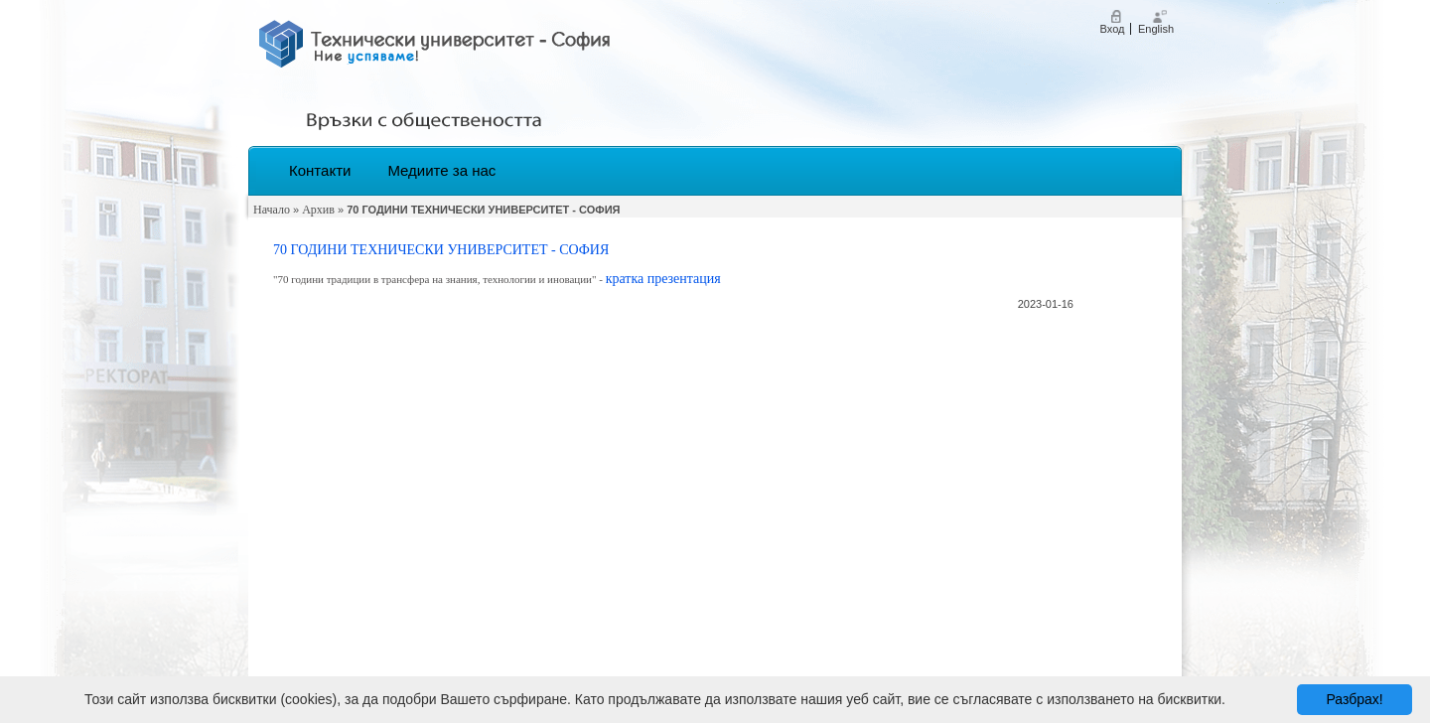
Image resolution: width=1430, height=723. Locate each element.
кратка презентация (663, 278)
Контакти (320, 170)
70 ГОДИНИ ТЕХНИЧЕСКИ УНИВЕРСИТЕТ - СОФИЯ (441, 249)
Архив (318, 210)
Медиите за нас (441, 170)
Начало (271, 210)
